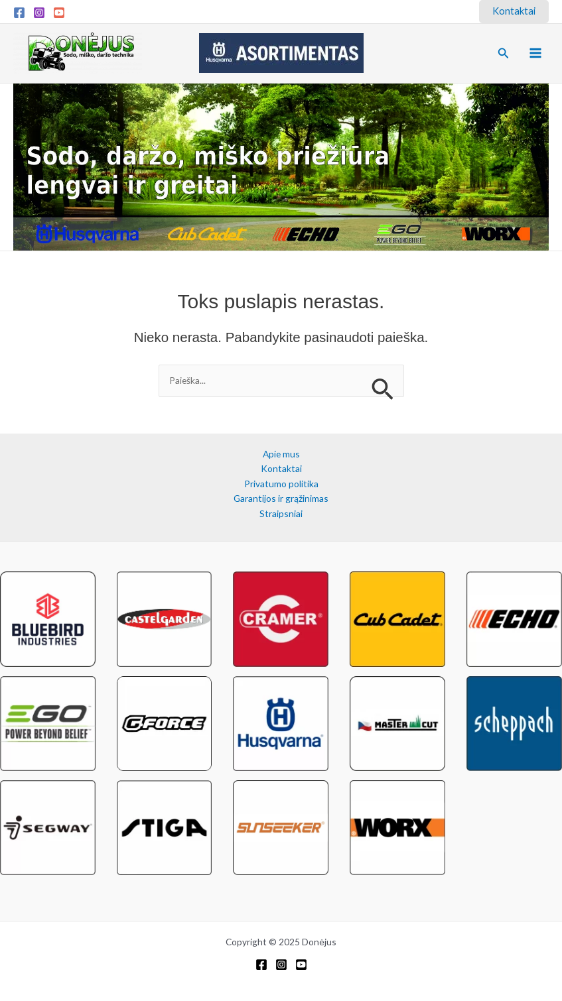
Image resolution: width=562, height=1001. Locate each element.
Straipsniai (281, 513)
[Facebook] (19, 13)
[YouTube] (59, 13)
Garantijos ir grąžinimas (281, 498)
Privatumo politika (281, 483)
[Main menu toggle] (536, 53)
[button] (514, 11)
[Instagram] (39, 13)
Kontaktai (281, 468)
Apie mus (281, 453)
